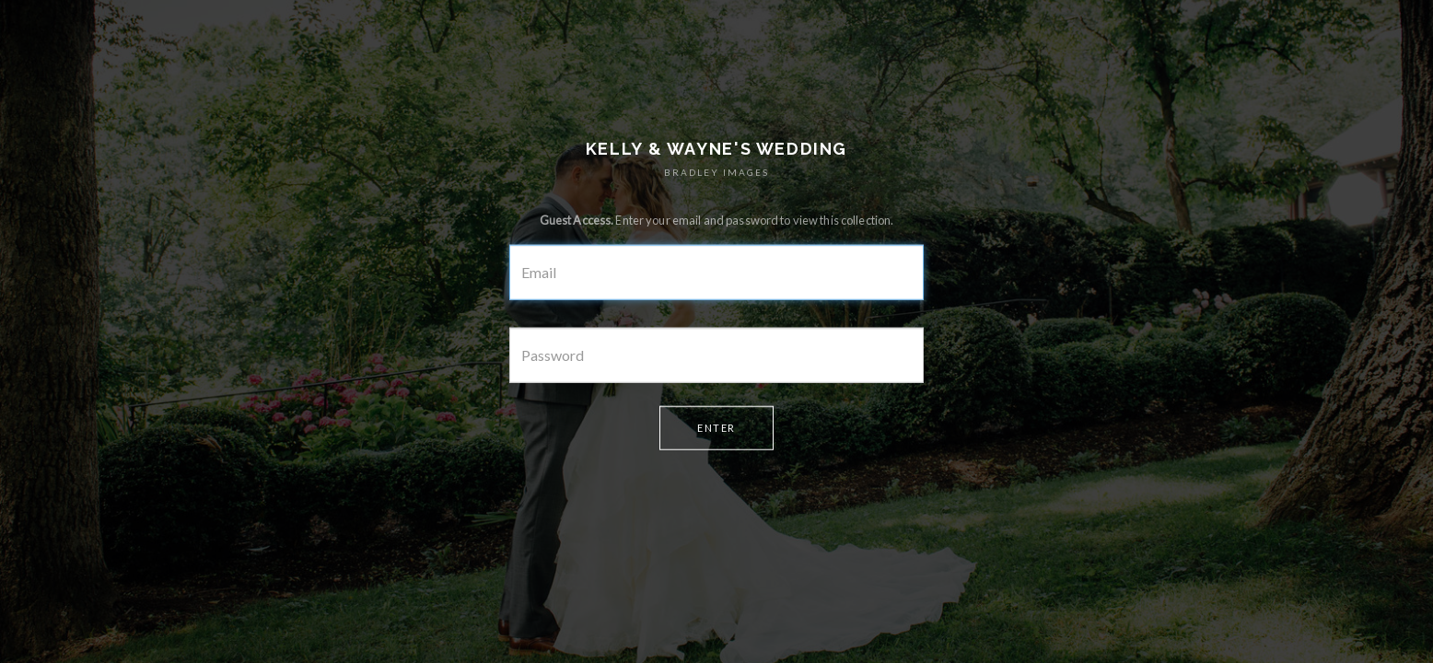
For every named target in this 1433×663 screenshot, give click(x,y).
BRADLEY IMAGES (716, 172)
